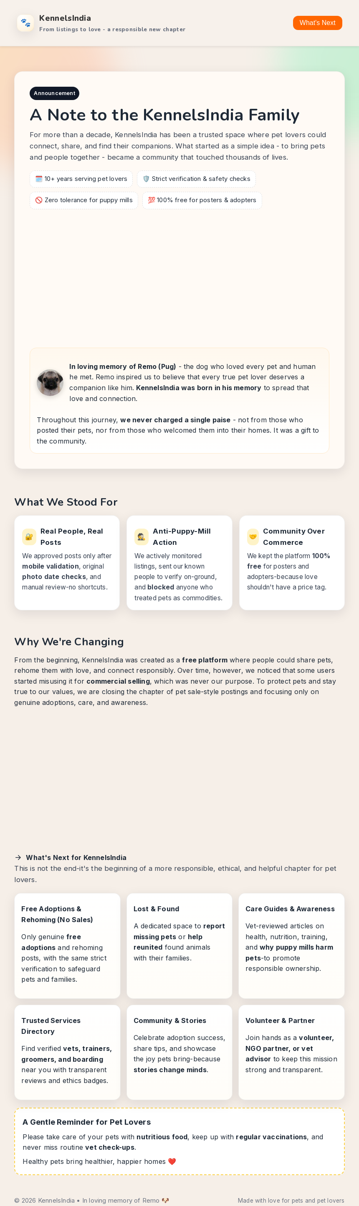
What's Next (318, 22)
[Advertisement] (179, 276)
